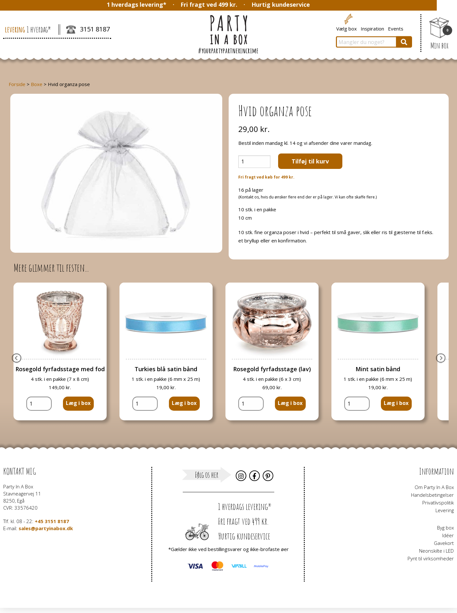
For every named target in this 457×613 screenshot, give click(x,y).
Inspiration (372, 28)
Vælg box (346, 28)
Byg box (445, 527)
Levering (444, 510)
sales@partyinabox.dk (46, 528)
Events (395, 28)
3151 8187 (88, 30)
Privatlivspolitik (438, 502)
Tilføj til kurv (310, 161)
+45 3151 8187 (52, 521)
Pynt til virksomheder (431, 558)
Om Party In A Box (434, 487)
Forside (17, 84)
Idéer (448, 535)
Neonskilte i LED (436, 550)
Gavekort (444, 543)
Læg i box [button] (78, 403)
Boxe (36, 84)
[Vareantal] (254, 161)
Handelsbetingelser (432, 495)
